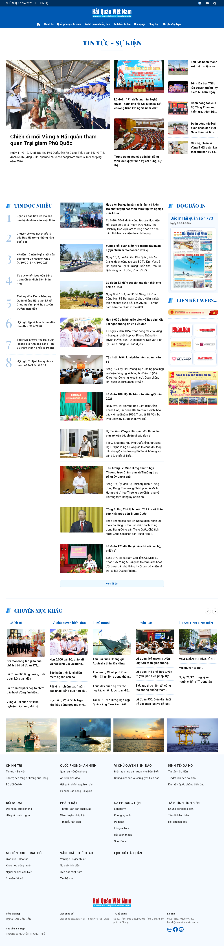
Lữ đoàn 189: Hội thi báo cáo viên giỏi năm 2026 (134, 396)
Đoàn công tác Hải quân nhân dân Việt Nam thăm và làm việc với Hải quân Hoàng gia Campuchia (203, 128)
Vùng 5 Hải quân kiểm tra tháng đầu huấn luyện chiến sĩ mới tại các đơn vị (133, 248)
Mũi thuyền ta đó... (191, 667)
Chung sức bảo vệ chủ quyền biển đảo (136, 778)
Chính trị (49, 24)
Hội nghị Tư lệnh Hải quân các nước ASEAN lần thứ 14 (36, 363)
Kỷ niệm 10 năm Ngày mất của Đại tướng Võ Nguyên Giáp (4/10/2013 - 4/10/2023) (36, 258)
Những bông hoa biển (181, 808)
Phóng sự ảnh (122, 815)
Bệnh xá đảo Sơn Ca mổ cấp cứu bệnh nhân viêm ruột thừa (36, 218)
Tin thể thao (67, 878)
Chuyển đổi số (14, 878)
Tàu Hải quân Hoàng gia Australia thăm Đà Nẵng (109, 661)
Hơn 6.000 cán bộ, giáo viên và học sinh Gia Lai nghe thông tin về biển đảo (134, 322)
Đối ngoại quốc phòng (19, 808)
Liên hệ (43, 3)
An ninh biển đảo (70, 778)
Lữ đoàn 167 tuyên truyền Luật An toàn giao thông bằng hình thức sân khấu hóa (155, 661)
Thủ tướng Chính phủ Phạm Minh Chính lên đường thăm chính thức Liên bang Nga (111, 675)
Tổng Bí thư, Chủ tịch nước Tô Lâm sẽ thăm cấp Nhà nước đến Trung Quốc (135, 511)
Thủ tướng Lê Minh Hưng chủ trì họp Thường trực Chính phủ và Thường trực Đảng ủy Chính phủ (132, 472)
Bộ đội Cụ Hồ (14, 784)
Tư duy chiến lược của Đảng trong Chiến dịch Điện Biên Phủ (34, 279)
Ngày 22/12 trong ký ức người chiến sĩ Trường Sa (195, 679)
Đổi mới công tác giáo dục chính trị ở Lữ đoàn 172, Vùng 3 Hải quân (24, 663)
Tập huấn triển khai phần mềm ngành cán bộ (133, 359)
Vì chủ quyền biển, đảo (97, 24)
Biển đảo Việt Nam (71, 872)
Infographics (121, 828)
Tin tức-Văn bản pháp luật (75, 808)
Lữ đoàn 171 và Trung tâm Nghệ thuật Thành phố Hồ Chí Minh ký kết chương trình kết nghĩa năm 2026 (137, 104)
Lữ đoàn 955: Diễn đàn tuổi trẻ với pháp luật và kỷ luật (153, 701)
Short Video (121, 841)
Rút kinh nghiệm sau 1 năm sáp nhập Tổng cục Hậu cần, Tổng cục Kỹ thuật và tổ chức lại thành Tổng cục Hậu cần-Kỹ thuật (69, 689)
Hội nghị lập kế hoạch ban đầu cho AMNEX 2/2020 (36, 324)
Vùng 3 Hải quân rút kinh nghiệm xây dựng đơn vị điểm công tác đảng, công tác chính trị (24, 704)
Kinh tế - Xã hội (122, 24)
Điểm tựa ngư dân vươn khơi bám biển (136, 771)
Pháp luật (154, 24)
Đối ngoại (139, 24)
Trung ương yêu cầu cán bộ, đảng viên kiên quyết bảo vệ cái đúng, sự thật (137, 161)
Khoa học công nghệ (18, 865)
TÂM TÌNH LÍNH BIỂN (197, 623)
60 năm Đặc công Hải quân (76, 791)
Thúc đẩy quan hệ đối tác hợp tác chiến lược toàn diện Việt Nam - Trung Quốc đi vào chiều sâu (112, 688)
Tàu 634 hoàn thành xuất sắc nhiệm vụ (204, 64)
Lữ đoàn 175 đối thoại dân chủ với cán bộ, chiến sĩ (133, 548)
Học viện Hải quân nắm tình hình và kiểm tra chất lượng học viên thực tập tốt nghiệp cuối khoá (134, 209)
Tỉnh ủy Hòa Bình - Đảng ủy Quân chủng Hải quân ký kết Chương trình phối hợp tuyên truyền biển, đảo (35, 302)
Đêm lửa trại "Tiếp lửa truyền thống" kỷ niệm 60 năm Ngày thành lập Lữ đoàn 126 (204, 88)
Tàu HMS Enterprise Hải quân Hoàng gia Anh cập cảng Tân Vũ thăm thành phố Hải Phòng (35, 343)
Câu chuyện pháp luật (72, 815)
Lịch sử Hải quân (128, 853)
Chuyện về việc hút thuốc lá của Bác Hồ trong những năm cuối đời (35, 237)
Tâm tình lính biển (184, 803)
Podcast (119, 821)
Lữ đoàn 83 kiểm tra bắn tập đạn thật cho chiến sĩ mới (133, 285)
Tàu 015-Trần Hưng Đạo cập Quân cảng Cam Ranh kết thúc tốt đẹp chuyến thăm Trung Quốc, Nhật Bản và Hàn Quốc (112, 702)
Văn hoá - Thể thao (76, 853)
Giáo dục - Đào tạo (17, 859)
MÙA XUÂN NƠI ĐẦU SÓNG (196, 659)
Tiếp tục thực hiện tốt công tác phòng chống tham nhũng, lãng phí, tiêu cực (153, 688)
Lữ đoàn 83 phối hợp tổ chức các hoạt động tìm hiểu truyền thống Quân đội (25, 690)
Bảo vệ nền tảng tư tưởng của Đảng (27, 778)
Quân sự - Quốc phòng (73, 771)
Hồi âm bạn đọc (177, 821)
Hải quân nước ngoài (18, 815)
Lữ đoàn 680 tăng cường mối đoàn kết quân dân (26, 676)
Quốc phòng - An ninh (69, 24)
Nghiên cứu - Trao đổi (24, 853)
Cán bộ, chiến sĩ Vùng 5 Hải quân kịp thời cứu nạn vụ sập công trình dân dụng (204, 147)
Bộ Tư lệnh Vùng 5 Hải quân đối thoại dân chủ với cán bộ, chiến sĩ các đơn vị (133, 433)
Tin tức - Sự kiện (15, 771)
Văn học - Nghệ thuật (72, 859)
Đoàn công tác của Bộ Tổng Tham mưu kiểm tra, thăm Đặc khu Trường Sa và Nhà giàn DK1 (204, 107)
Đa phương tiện (172, 24)
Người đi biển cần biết (19, 872)
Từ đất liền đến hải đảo (182, 778)
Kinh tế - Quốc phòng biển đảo (186, 784)
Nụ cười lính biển (70, 865)
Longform (120, 808)
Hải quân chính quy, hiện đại (76, 784)
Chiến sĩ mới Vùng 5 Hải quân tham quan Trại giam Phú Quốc (53, 139)
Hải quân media (123, 834)
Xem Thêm (112, 583)
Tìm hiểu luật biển (70, 821)
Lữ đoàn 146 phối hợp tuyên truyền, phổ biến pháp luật (154, 674)
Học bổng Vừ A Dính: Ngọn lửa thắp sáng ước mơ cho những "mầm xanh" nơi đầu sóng (67, 703)
